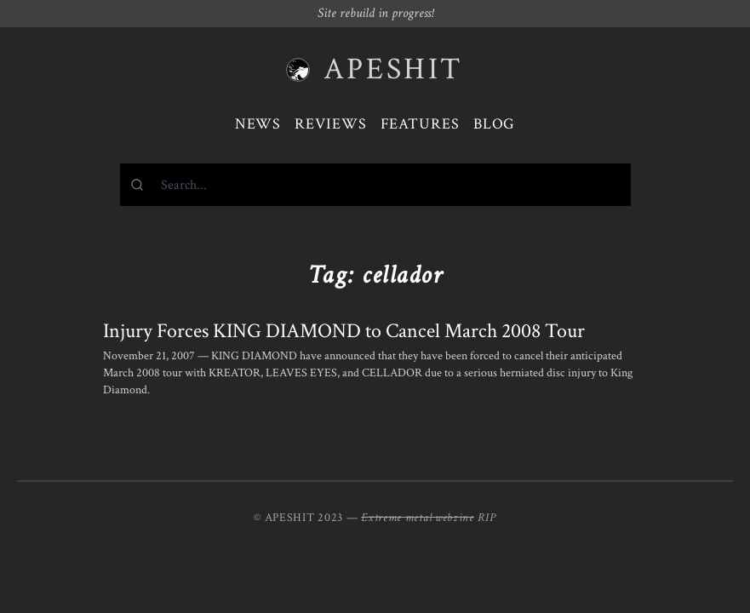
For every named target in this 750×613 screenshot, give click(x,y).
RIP (487, 517)
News (258, 124)
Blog (494, 124)
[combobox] (375, 184)
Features (420, 124)
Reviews (330, 124)
